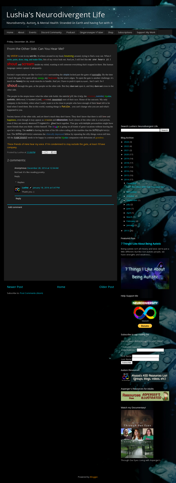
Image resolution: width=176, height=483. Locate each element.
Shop (110, 32)
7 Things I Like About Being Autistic (141, 243)
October (131, 196)
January (130, 225)
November (132, 192)
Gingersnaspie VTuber (91, 32)
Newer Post (15, 287)
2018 (127, 162)
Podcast (70, 32)
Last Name (126, 359)
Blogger (94, 477)
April (129, 212)
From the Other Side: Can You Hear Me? (145, 186)
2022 (127, 146)
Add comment (15, 207)
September (132, 200)
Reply (17, 176)
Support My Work (146, 32)
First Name (126, 356)
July (128, 204)
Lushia (25, 187)
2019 (127, 158)
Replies (21, 182)
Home (10, 32)
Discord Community (51, 32)
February (131, 221)
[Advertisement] (145, 58)
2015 (127, 175)
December (132, 183)
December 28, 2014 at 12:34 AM (42, 168)
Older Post (106, 287)
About (21, 32)
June (129, 208)
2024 (127, 142)
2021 (127, 150)
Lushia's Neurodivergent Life (55, 14)
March (130, 217)
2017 (127, 167)
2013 (127, 230)
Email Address (129, 350)
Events (32, 32)
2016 (127, 171)
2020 (127, 154)
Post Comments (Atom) (31, 293)
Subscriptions (125, 32)
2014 (127, 179)
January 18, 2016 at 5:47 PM (46, 187)
